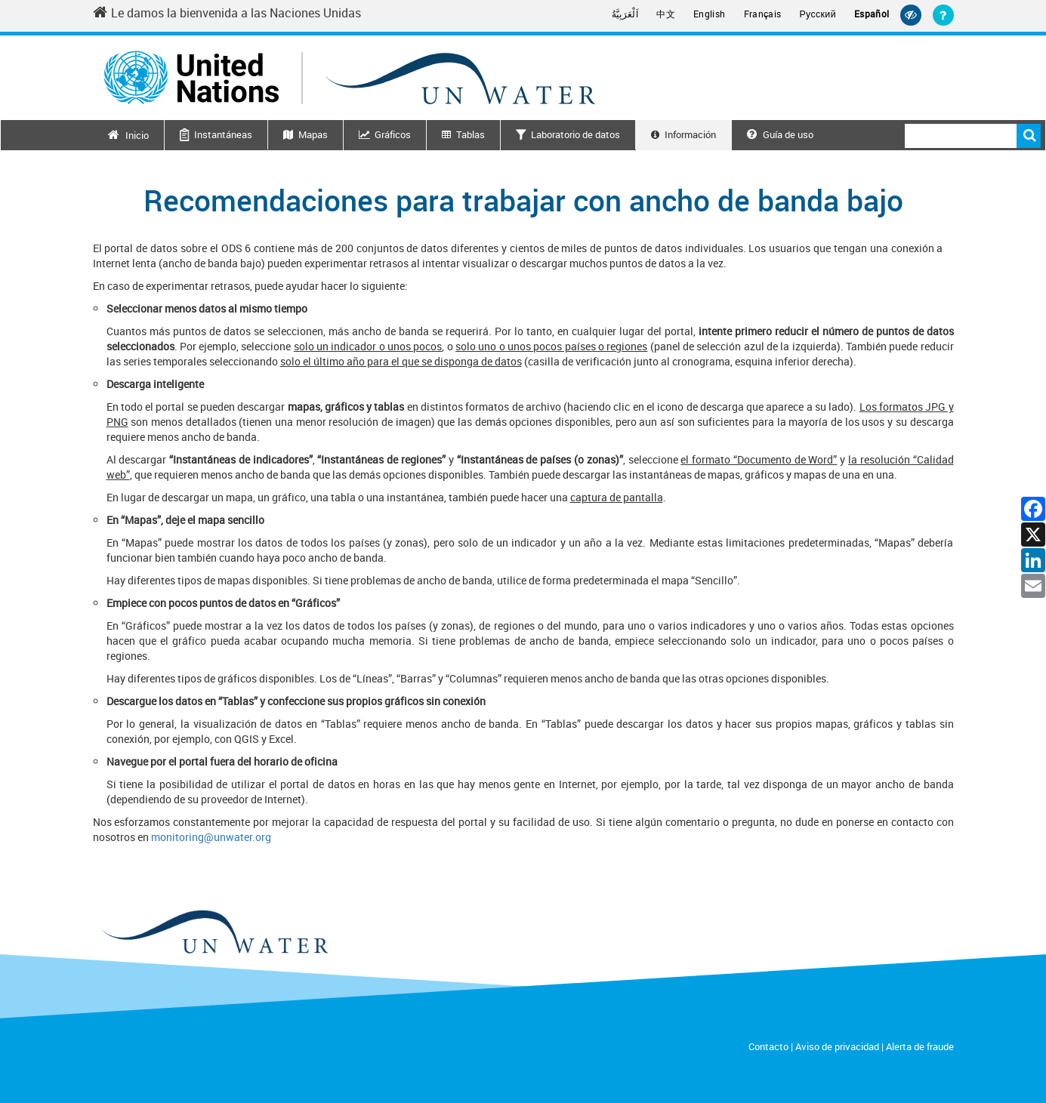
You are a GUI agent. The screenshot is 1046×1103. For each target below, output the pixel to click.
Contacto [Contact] (768, 1046)
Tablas (470, 134)
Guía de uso (780, 134)
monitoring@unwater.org (211, 837)
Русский (818, 14)
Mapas (313, 134)
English (709, 14)
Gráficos (393, 134)
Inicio (137, 135)
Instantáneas (223, 134)
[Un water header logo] (349, 77)
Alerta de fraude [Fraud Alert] (920, 1046)
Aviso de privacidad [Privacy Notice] (837, 1046)
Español (872, 14)
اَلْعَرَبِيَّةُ (625, 14)
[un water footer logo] (214, 932)
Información (690, 134)
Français (763, 14)
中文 (665, 14)
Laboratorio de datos (575, 134)
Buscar (1029, 136)
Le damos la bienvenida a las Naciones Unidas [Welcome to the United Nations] (227, 13)
